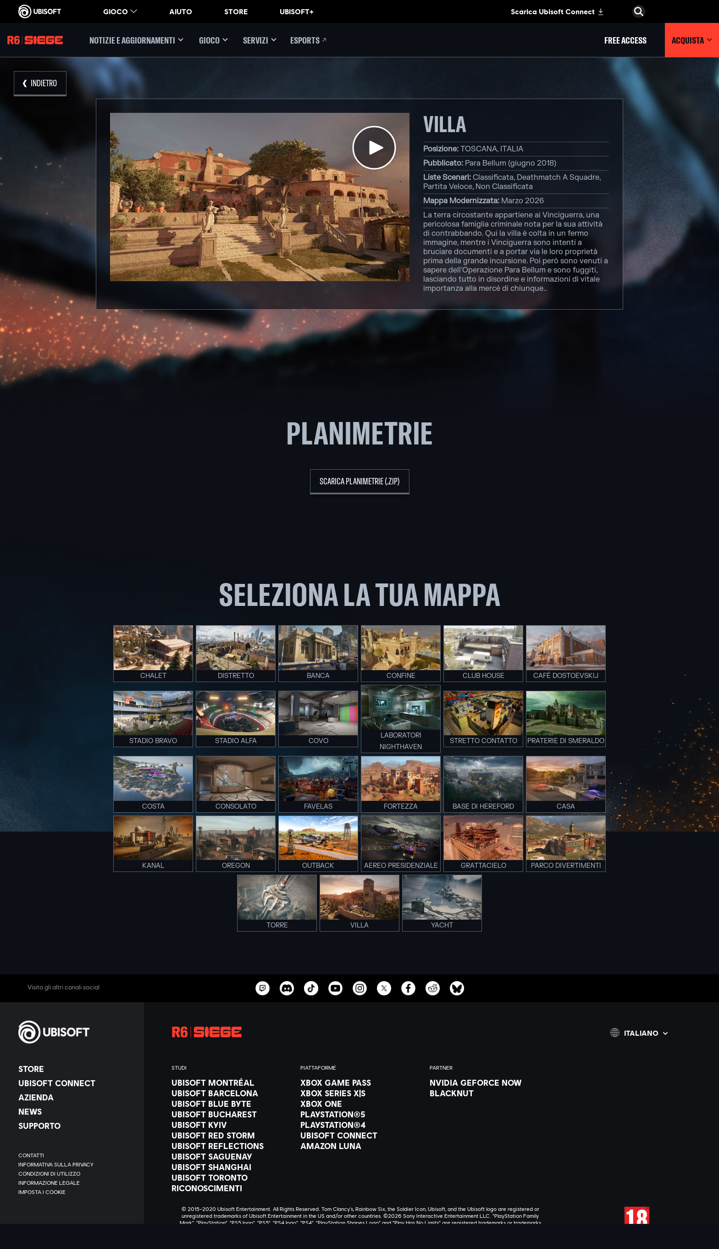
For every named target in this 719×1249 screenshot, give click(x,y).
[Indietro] (40, 83)
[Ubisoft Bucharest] (231, 1114)
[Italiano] (639, 1032)
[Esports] (309, 40)
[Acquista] (692, 40)
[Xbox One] (360, 1103)
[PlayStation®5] (360, 1114)
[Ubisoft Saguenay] (231, 1156)
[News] (76, 1111)
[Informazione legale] (76, 1183)
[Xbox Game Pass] (360, 1082)
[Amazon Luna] (360, 1145)
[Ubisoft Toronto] (231, 1177)
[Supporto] (76, 1125)
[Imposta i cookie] (42, 1192)
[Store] (76, 1068)
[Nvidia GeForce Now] (489, 1082)
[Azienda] (76, 1097)
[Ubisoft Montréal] (231, 1082)
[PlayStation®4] (360, 1124)
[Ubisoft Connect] (76, 1083)
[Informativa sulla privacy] (76, 1164)
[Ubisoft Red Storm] (231, 1135)
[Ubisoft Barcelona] (231, 1093)
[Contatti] (76, 1155)
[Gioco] (213, 40)
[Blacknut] (489, 1093)
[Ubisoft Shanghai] (231, 1166)
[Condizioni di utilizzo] (76, 1173)
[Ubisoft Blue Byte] (231, 1103)
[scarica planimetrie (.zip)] (359, 481)
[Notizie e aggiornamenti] (136, 40)
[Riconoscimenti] (231, 1188)
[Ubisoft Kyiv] (231, 1124)
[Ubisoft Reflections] (231, 1145)
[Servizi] (260, 40)
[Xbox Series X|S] (360, 1093)
